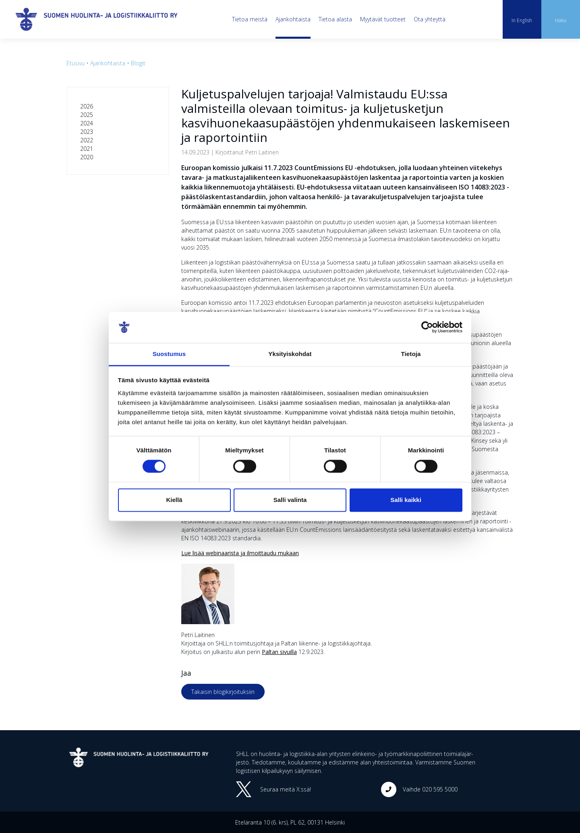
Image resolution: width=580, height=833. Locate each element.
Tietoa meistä (249, 19)
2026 (86, 106)
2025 (86, 115)
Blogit (138, 63)
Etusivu (75, 63)
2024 (86, 123)
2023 (86, 131)
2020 (86, 157)
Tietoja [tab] (411, 353)
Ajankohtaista (293, 19)
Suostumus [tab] (169, 353)
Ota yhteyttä (429, 19)
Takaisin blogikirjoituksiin (223, 692)
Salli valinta (290, 499)
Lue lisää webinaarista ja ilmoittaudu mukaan (240, 553)
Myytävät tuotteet (383, 19)
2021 (86, 148)
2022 (86, 140)
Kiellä (174, 499)
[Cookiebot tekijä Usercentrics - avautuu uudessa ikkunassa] (427, 327)
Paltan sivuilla (279, 652)
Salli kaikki (405, 499)
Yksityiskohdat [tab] (289, 353)
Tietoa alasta (335, 19)
